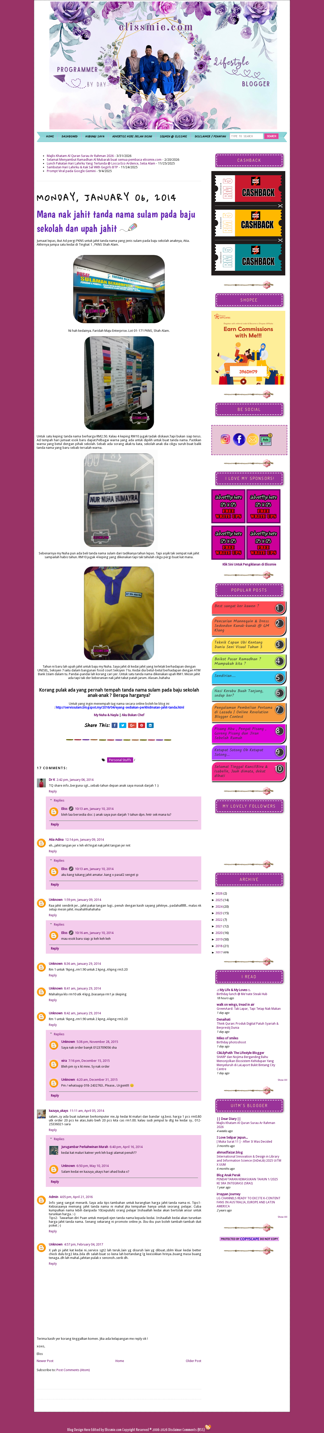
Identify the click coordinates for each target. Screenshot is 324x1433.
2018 (218, 946)
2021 (218, 926)
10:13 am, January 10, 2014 (94, 809)
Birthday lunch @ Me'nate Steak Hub (242, 994)
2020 (218, 933)
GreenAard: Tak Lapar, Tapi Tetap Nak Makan (249, 1009)
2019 (218, 939)
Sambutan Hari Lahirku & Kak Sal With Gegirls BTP (82, 167)
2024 (218, 906)
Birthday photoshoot (231, 1042)
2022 (218, 920)
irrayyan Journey (228, 1194)
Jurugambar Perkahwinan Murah (84, 1147)
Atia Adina (56, 839)
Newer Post (45, 1361)
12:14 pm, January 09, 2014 (84, 839)
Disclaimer (175, 1430)
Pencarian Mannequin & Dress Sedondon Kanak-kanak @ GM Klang (241, 626)
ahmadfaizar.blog (230, 1152)
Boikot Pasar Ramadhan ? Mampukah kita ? (237, 661)
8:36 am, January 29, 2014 (82, 964)
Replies (59, 800)
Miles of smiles (227, 1038)
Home (119, 1361)
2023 (218, 913)
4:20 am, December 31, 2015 (96, 1080)
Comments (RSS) (194, 1430)
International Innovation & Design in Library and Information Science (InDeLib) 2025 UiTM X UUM (249, 1160)
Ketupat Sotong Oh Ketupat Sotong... (238, 752)
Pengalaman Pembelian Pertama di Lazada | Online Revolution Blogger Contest (243, 712)
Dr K (52, 780)
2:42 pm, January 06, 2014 (74, 780)
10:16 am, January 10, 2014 (94, 933)
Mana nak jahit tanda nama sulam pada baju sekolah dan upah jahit (116, 221)
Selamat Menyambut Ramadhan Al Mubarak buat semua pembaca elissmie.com (104, 159)
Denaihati (223, 1019)
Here (87, 1430)
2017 (218, 952)
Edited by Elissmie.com (106, 1430)
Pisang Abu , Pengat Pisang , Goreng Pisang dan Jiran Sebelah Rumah (240, 733)
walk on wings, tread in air (235, 1004)
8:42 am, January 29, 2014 (82, 1013)
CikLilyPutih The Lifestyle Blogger (240, 1053)
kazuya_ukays (58, 1111)
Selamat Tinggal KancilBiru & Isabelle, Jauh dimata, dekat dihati (241, 771)
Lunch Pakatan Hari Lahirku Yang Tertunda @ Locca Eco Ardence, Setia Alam (101, 163)
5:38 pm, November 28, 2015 (97, 1042)
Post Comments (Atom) (73, 1370)
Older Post (193, 1361)
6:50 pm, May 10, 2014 (92, 1166)
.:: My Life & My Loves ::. (233, 990)
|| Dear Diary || (229, 1119)
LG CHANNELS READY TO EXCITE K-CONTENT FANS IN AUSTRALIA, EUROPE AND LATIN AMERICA (248, 1202)
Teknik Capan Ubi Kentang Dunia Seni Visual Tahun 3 (238, 644)
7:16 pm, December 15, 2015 (89, 1061)
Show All (282, 1079)
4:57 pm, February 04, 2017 (83, 1244)
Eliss (64, 809)
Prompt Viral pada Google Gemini (71, 171)
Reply (53, 791)
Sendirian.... (225, 676)
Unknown (56, 900)
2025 (218, 900)
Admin (53, 1197)
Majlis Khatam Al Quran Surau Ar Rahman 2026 (80, 156)
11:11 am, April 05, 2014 (87, 1111)
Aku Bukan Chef (133, 715)
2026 (218, 893)
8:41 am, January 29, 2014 (82, 988)
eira (64, 1061)
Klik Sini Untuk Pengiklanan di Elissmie (249, 564)
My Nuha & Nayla (106, 715)
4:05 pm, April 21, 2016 (76, 1197)
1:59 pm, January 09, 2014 (82, 900)
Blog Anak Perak (228, 1175)
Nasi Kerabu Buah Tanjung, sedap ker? (238, 693)
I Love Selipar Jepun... (232, 1137)
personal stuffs (120, 760)
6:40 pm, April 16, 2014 (126, 1147)
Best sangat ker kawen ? (236, 606)
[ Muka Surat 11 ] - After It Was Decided (244, 1141)
